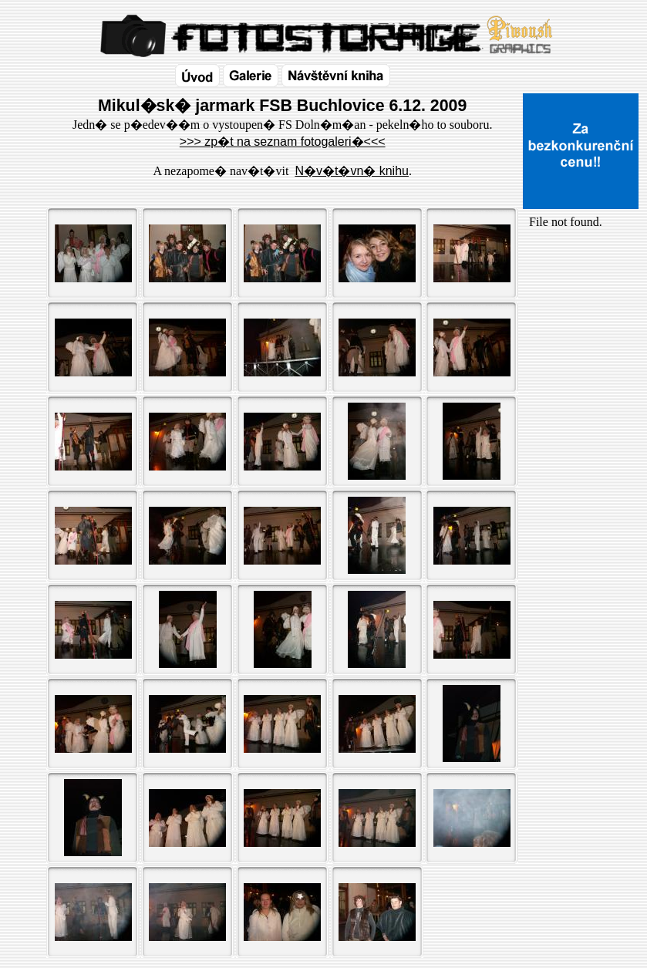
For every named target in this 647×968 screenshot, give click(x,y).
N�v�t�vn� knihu (352, 170)
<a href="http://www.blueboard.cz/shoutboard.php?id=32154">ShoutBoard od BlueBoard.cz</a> (581, 394)
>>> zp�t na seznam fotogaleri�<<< (283, 141)
